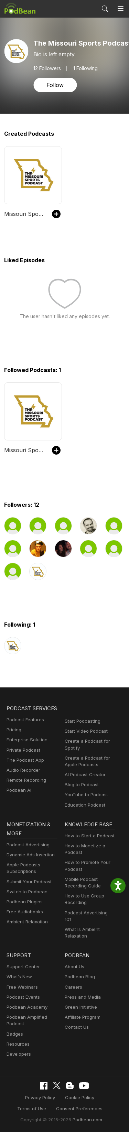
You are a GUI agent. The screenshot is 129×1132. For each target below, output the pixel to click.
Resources (18, 1044)
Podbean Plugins (25, 901)
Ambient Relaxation (27, 921)
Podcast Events (23, 997)
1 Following (86, 68)
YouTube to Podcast (86, 794)
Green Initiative (81, 1007)
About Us (75, 966)
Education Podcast (85, 805)
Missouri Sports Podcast (24, 213)
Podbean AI (19, 799)
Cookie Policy (79, 1097)
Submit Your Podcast (29, 881)
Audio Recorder (23, 779)
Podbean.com (86, 1119)
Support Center (23, 966)
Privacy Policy (40, 1097)
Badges (15, 1034)
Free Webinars (22, 987)
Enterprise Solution (27, 748)
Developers (19, 1054)
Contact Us (76, 1027)
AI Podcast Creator (85, 774)
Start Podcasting (82, 721)
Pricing (14, 738)
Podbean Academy (27, 1007)
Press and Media (82, 997)
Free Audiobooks (25, 911)
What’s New (19, 976)
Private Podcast (23, 759)
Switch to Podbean (27, 891)
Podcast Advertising (28, 844)
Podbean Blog (80, 976)
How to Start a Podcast (89, 835)
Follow (54, 85)
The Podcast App (25, 769)
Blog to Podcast (81, 784)
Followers (47, 68)
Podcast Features (25, 728)
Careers (73, 987)
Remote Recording (26, 789)
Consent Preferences (78, 1108)
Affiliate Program (82, 1017)
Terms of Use (32, 1108)
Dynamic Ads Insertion (31, 854)
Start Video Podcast (86, 731)
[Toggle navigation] (120, 9)
